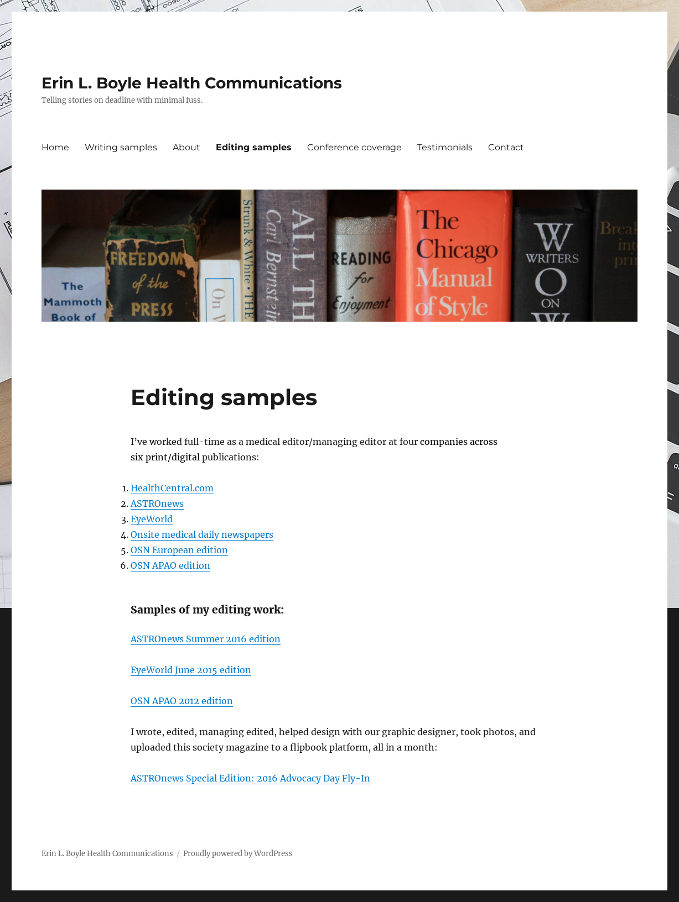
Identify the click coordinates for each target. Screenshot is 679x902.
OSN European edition (179, 549)
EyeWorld (152, 519)
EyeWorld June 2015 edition (191, 669)
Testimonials (445, 147)
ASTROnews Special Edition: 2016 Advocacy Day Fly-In (250, 778)
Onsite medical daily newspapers (202, 534)
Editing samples (254, 147)
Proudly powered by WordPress (238, 853)
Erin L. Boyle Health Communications (192, 83)
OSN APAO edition (170, 565)
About (186, 147)
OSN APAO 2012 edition (182, 700)
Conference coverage (354, 147)
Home (55, 147)
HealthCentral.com (172, 488)
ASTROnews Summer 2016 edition (206, 638)
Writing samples (121, 147)
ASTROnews (157, 503)
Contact (506, 147)
